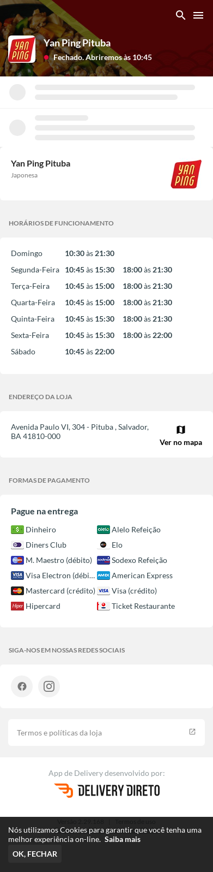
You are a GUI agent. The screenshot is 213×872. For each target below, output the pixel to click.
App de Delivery (76, 773)
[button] (98, 56)
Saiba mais (123, 839)
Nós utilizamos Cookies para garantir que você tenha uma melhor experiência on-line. (105, 834)
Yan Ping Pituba (77, 43)
